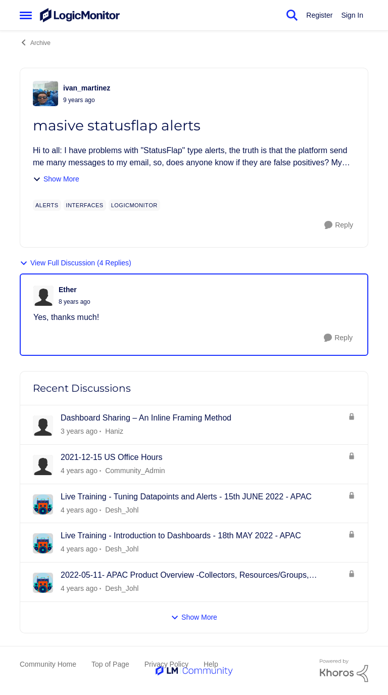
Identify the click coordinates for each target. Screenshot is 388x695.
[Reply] (338, 225)
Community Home (48, 664)
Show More (56, 179)
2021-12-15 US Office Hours (112, 457)
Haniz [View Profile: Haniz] (114, 431)
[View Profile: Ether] (43, 296)
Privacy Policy (166, 664)
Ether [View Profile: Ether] (68, 290)
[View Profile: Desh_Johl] (43, 504)
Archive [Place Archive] (35, 42)
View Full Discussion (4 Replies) (75, 263)
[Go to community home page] (79, 15)
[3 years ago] (79, 471)
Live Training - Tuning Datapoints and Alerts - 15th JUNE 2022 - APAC (186, 496)
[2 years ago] (79, 431)
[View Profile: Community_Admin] (43, 465)
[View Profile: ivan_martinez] (45, 93)
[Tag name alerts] (47, 205)
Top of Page (110, 664)
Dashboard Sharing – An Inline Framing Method (146, 417)
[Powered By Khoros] (344, 670)
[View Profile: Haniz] (43, 425)
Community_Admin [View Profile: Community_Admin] (135, 471)
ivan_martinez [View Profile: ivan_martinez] (86, 88)
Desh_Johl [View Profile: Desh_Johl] (121, 509)
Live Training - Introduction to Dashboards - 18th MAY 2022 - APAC (181, 535)
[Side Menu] (26, 15)
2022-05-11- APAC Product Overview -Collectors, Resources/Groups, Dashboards (185, 576)
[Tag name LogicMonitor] (134, 205)
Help (211, 664)
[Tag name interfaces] (85, 205)
